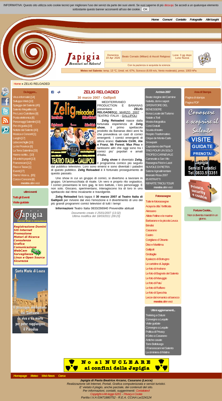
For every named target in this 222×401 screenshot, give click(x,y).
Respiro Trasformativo (158, 134)
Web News (48, 375)
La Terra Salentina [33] (25, 150)
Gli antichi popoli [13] (24, 158)
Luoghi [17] (19, 138)
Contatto (181, 19)
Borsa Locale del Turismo (160, 113)
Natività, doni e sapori (157, 101)
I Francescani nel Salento (160, 348)
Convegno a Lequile (157, 319)
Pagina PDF (192, 102)
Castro (149, 235)
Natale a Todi (153, 117)
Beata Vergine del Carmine (160, 97)
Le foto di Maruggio (156, 278)
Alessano (151, 211)
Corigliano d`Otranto (157, 240)
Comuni (167, 19)
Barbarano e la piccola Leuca (162, 220)
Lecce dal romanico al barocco (162, 297)
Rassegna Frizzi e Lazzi (159, 163)
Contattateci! (143, 390)
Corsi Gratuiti (153, 125)
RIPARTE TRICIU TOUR (160, 183)
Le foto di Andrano (156, 268)
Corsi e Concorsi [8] (23, 179)
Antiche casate (154, 340)
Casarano (151, 230)
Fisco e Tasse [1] (22, 167)
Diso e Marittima (154, 244)
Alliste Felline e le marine (159, 216)
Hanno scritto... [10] (23, 154)
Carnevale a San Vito (157, 158)
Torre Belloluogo (154, 344)
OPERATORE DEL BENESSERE (157, 107)
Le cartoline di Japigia (157, 264)
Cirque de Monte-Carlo (158, 138)
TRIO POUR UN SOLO (159, 150)
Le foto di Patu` (154, 283)
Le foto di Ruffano (155, 287)
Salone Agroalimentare (158, 171)
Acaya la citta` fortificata (158, 206)
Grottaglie (151, 254)
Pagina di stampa (194, 97)
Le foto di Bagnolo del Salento (162, 273)
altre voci (30, 183)
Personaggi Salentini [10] (26, 121)
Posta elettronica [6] (23, 117)
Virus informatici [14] (24, 97)
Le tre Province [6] (23, 146)
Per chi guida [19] (22, 125)
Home (155, 19)
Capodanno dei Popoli (158, 146)
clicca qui (168, 5)
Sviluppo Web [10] (23, 101)
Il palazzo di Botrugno (157, 259)
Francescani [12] (22, 163)
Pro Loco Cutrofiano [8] (25, 113)
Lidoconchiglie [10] (23, 142)
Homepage (20, 375)
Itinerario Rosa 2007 (157, 175)
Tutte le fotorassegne (157, 201)
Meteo (34, 375)
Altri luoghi (212, 19)
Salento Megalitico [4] (24, 109)
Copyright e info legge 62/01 (105, 394)
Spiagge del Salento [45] (26, 105)
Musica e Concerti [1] (24, 134)
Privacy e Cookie (133, 394)
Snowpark (151, 142)
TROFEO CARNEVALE (159, 154)
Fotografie (196, 19)
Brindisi (150, 225)
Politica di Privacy (155, 331)
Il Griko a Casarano (156, 335)
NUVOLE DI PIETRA (158, 167)
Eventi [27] (18, 171)
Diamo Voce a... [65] (24, 175)
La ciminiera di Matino (157, 352)
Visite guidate (153, 323)
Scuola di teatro (154, 130)
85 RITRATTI (153, 179)
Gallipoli (150, 249)
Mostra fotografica (155, 121)
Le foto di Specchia (156, 292)
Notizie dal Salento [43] (25, 130)
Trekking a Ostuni (155, 315)
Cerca (61, 375)
